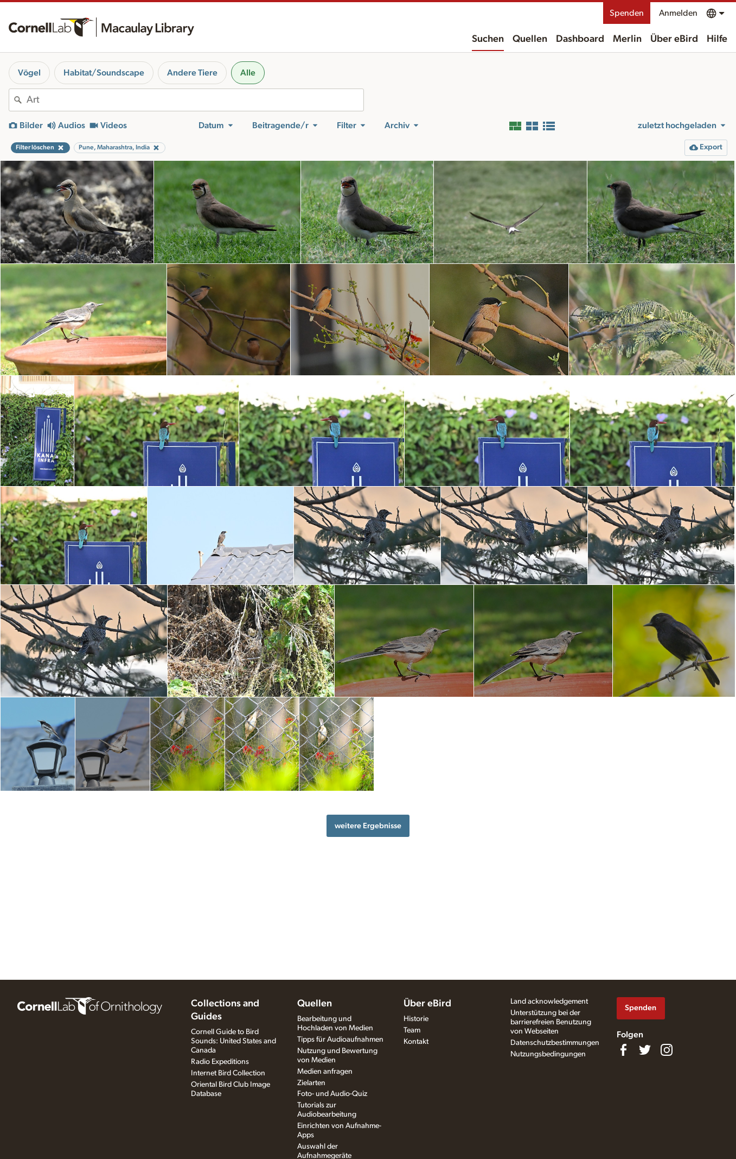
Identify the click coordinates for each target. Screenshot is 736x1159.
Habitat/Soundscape (103, 72)
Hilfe (717, 39)
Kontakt (416, 1041)
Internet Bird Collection (228, 1073)
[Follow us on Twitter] (644, 1049)
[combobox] (195, 100)
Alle (247, 72)
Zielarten (311, 1083)
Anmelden (678, 13)
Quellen (530, 39)
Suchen (488, 39)
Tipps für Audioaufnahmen (340, 1039)
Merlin (627, 39)
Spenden (627, 13)
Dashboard (580, 39)
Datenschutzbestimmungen (554, 1043)
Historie (416, 1019)
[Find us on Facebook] (623, 1049)
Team (412, 1030)
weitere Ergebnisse (368, 826)
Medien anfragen (325, 1071)
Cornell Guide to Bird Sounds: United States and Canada (233, 1041)
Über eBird (674, 39)
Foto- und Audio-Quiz (332, 1094)
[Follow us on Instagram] (666, 1049)
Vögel (29, 72)
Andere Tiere (192, 72)
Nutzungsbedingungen (548, 1054)
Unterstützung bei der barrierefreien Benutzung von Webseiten (550, 1022)
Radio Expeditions (220, 1062)
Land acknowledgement (549, 1001)
